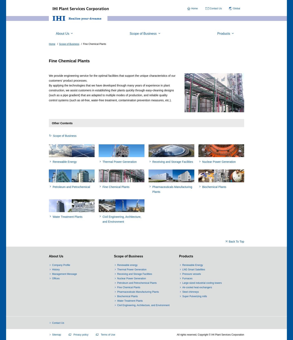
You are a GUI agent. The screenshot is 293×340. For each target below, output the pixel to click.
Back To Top (236, 241)
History (56, 269)
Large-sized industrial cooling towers (202, 283)
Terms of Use (108, 334)
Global (236, 8)
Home (194, 8)
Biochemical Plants (127, 296)
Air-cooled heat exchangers (197, 287)
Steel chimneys (190, 291)
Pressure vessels (191, 274)
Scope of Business (65, 135)
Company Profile (61, 265)
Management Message (64, 274)
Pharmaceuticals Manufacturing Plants (138, 291)
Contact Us (216, 8)
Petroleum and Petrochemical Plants (137, 283)
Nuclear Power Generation (131, 278)
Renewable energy (127, 265)
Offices (56, 278)
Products (186, 256)
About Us (56, 256)
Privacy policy (80, 334)
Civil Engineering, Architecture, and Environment (143, 305)
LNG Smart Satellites (193, 269)
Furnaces (187, 278)
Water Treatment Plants (130, 300)
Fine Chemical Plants (128, 287)
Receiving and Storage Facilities (134, 274)
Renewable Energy (192, 265)
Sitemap (56, 334)
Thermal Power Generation (131, 269)
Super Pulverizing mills (194, 296)
